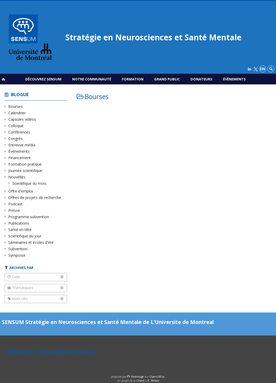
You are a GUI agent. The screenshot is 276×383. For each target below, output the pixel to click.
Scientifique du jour (25, 236)
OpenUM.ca (156, 376)
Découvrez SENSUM (43, 79)
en (262, 68)
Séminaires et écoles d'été (31, 242)
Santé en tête (20, 229)
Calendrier (17, 112)
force (137, 376)
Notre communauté (91, 79)
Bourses (16, 106)
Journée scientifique (25, 170)
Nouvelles (17, 176)
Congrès (16, 138)
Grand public (167, 79)
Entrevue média (22, 144)
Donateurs (201, 79)
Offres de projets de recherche (35, 197)
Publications (19, 223)
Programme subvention (29, 216)
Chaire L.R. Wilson (147, 380)
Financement (20, 157)
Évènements (234, 79)
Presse (14, 210)
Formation (132, 79)
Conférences (19, 132)
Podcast (15, 203)
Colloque (16, 125)
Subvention (18, 248)
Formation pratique (25, 164)
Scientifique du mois (29, 183)
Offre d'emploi (21, 191)
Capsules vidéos (22, 119)
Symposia (17, 255)
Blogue (20, 94)
